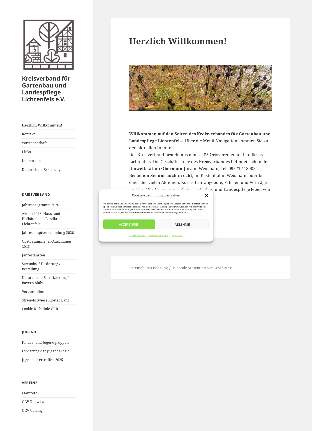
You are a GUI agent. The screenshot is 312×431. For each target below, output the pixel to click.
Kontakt (28, 134)
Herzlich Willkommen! (42, 125)
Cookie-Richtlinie (138, 235)
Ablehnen (183, 224)
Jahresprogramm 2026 (40, 205)
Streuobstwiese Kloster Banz (45, 300)
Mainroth (29, 393)
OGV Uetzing (32, 410)
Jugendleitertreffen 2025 (42, 359)
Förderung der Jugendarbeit (45, 351)
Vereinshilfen (33, 291)
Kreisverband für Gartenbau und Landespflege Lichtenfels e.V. (46, 88)
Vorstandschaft (34, 143)
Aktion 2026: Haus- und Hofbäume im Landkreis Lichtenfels (42, 218)
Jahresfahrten (33, 255)
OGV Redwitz (33, 401)
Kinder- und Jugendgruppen (45, 342)
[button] (206, 195)
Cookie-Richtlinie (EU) (40, 308)
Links (26, 151)
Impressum (177, 235)
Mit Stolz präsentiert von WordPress (202, 268)
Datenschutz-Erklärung (159, 235)
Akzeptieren (129, 224)
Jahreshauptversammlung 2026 (48, 232)
